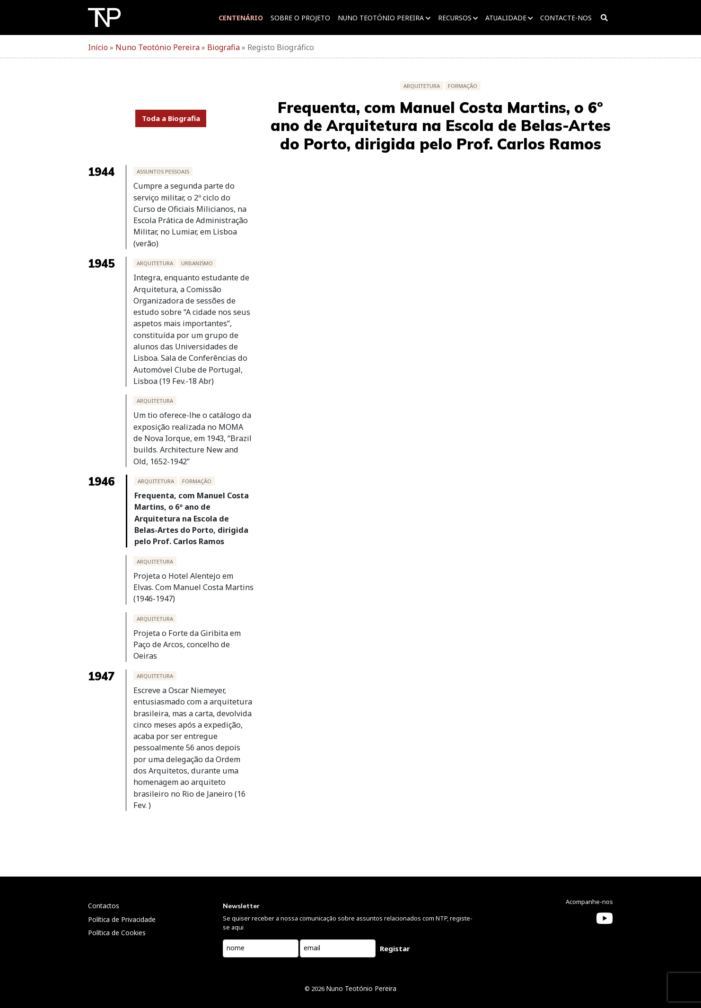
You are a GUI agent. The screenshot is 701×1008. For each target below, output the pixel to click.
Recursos (453, 17)
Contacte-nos (564, 17)
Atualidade (504, 17)
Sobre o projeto (299, 17)
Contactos (103, 880)
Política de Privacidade (122, 894)
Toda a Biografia (171, 118)
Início (98, 47)
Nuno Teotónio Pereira (380, 17)
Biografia (221, 47)
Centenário (240, 17)
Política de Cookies (117, 907)
